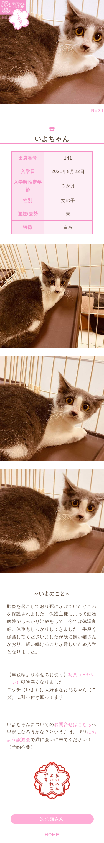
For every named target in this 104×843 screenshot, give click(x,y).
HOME (52, 834)
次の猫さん (52, 819)
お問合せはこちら (73, 724)
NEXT (97, 110)
